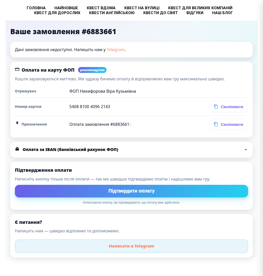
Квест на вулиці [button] (141, 8)
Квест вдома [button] (101, 8)
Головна (36, 8)
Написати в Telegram (131, 246)
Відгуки (194, 13)
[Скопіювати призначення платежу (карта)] (228, 124)
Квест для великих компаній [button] (200, 8)
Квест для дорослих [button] (57, 13)
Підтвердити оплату (131, 191)
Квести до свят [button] (160, 13)
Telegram (116, 49)
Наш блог (222, 13)
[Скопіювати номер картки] (228, 106)
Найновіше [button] (66, 8)
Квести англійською (112, 13)
